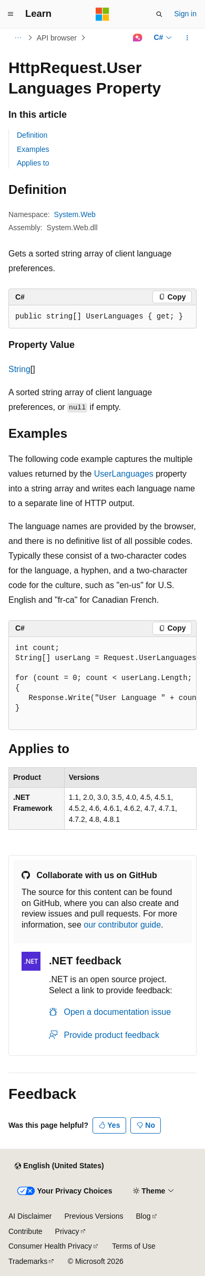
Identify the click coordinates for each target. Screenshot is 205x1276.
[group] (102, 683)
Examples (33, 149)
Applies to (33, 163)
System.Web (75, 214)
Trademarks (27, 1261)
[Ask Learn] (137, 37)
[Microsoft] (102, 14)
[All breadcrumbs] (17, 37)
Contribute (25, 1231)
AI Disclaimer (30, 1216)
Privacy (67, 1231)
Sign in (185, 13)
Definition (32, 135)
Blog (143, 1216)
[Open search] (159, 14)
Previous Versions (93, 1216)
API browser (57, 38)
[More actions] (187, 37)
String (19, 369)
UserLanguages (123, 473)
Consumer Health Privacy (50, 1246)
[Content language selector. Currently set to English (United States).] (59, 1166)
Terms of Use (133, 1246)
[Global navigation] (10, 14)
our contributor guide (122, 924)
